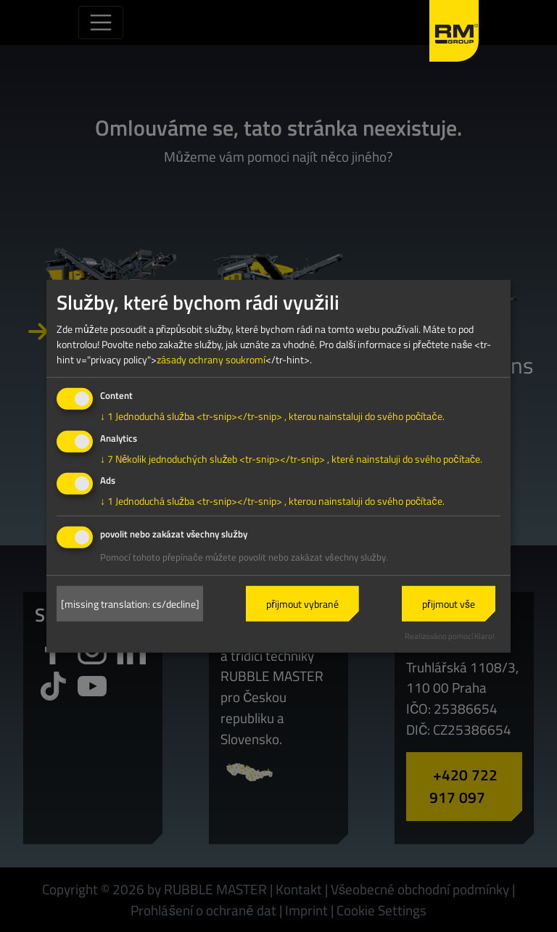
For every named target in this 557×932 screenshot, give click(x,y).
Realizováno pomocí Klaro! (450, 636)
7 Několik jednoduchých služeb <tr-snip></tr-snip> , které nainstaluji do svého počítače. (291, 458)
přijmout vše (448, 603)
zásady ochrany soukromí (211, 359)
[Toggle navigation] (100, 22)
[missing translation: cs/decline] (130, 603)
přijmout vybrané (302, 603)
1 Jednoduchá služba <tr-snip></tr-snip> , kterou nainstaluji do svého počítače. (272, 416)
